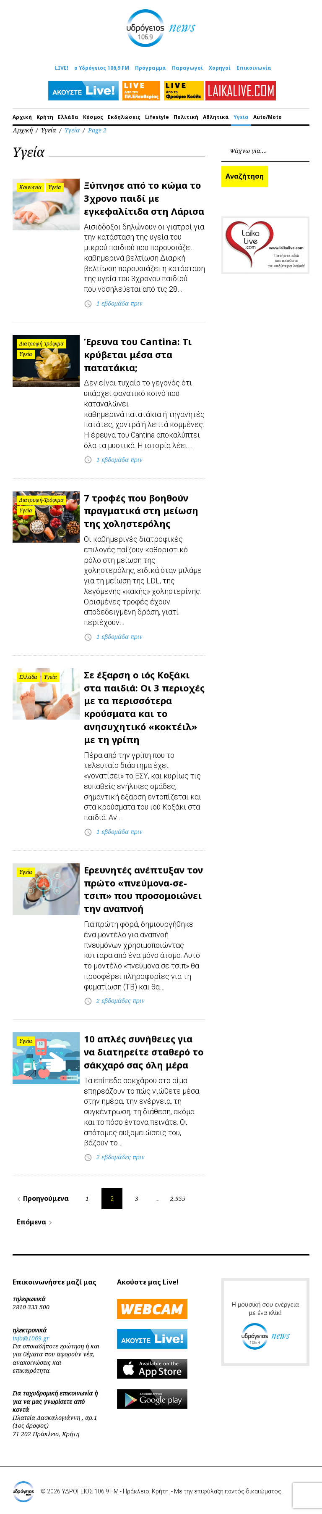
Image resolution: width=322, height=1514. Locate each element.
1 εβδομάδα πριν (119, 303)
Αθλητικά (216, 117)
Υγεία (241, 117)
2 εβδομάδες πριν (120, 1001)
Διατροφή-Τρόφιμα (41, 343)
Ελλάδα (68, 117)
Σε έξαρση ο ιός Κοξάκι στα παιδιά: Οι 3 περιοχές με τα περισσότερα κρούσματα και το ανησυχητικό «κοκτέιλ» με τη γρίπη (144, 707)
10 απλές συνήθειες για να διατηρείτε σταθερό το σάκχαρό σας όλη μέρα (143, 1051)
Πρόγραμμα (150, 67)
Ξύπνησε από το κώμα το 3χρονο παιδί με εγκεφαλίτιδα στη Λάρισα (144, 198)
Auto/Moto (267, 117)
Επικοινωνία (253, 67)
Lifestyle (157, 117)
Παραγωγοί (187, 67)
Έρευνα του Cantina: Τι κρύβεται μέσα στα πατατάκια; (138, 354)
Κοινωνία (30, 187)
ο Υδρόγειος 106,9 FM (101, 67)
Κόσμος (93, 117)
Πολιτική (186, 117)
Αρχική (22, 117)
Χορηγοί (220, 67)
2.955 (177, 1199)
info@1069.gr (31, 1338)
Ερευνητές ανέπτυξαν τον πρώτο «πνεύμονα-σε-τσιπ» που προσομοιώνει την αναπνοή (143, 889)
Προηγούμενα (42, 1198)
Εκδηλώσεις (124, 117)
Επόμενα (36, 1222)
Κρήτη (44, 117)
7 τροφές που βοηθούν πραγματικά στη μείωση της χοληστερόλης (141, 510)
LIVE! (61, 67)
